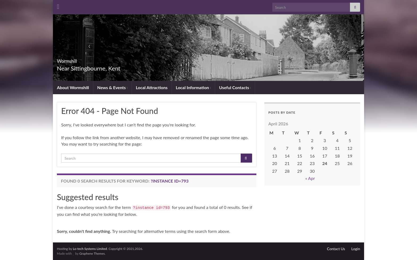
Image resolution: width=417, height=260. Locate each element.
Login (355, 248)
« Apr (310, 178)
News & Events (112, 87)
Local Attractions (152, 87)
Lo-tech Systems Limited (90, 249)
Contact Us (336, 248)
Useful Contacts (235, 87)
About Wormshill (73, 87)
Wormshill (74, 59)
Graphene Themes (92, 253)
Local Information (193, 87)
